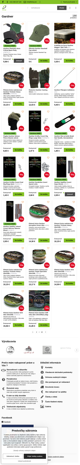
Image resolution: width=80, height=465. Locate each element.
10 (42, 332)
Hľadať (61, 8)
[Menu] (75, 8)
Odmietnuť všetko (12, 456)
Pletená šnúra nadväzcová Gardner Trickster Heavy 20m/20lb (12, 92)
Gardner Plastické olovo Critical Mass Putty (11, 49)
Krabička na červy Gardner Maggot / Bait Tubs (63, 46)
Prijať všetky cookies (34, 456)
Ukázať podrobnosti (24, 461)
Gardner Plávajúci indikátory (64, 90)
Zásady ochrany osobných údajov (53, 457)
